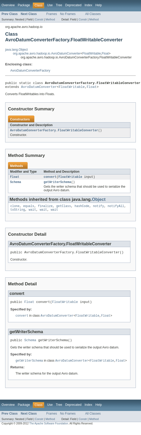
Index (88, 5)
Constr (39, 19)
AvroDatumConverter (39, 88)
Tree (59, 5)
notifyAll (116, 210)
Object (99, 202)
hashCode (82, 210)
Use (50, 5)
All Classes (93, 14)
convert (50, 179)
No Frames (68, 14)
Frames (51, 14)
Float (105, 53)
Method (50, 19)
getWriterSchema (57, 185)
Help (98, 5)
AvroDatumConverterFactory (30, 70)
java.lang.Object (16, 49)
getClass (63, 210)
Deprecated (73, 5)
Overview (8, 5)
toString (17, 214)
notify (98, 210)
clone (15, 210)
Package (24, 5)
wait (32, 214)
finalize (45, 210)
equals (28, 210)
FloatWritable (91, 53)
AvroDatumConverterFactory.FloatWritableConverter (54, 132)
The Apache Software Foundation (48, 430)
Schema (15, 185)
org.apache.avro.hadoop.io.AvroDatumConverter (47, 53)
